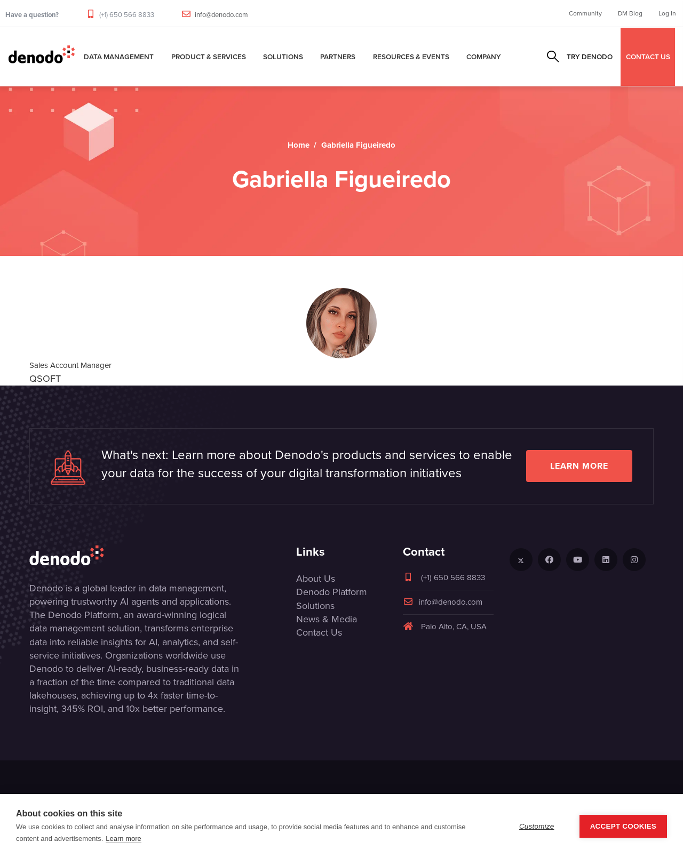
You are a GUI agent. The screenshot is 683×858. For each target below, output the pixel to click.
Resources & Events (411, 56)
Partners (337, 56)
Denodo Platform (331, 592)
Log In (667, 13)
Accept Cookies (623, 826)
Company (483, 56)
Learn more (579, 466)
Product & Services (208, 56)
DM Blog (630, 13)
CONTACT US (648, 56)
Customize (536, 826)
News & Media (326, 619)
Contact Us (319, 632)
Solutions (283, 56)
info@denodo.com (221, 15)
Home (298, 145)
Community (585, 13)
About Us (315, 579)
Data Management (119, 56)
